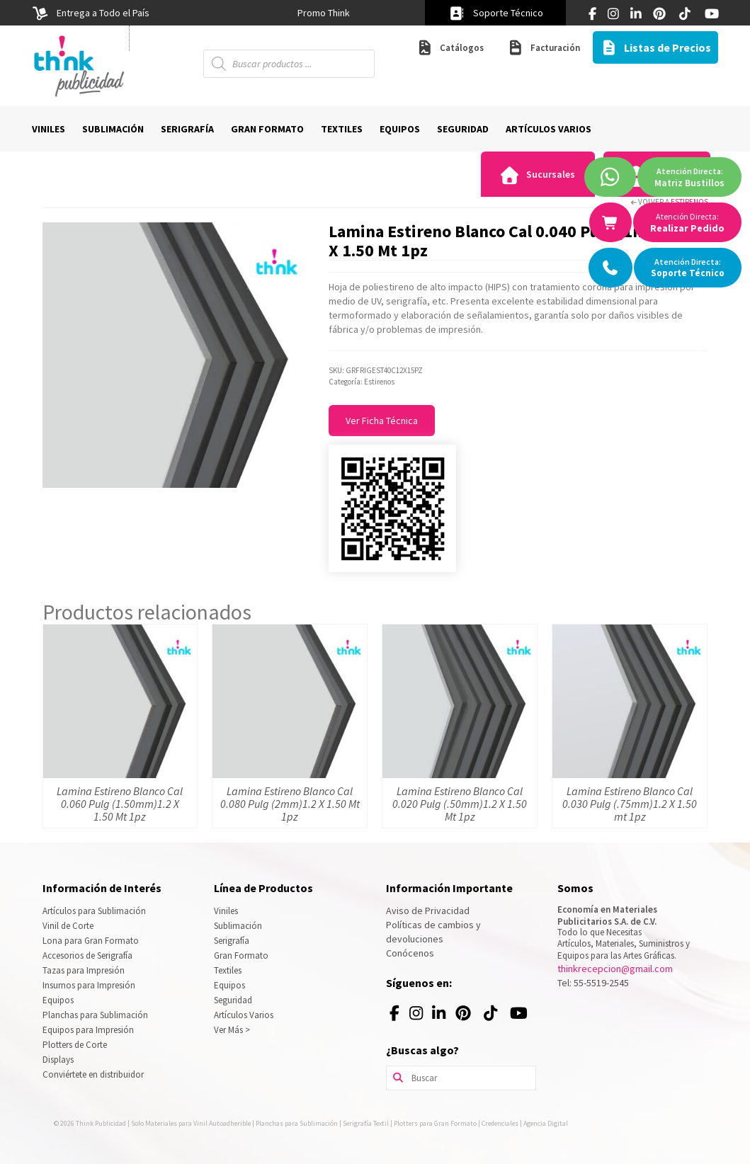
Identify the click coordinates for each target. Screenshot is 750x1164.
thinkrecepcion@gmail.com (615, 968)
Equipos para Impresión (88, 1030)
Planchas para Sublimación (95, 1015)
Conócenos (410, 953)
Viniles (226, 911)
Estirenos (689, 202)
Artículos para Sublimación (94, 911)
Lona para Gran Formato (90, 941)
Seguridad (233, 1000)
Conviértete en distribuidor (93, 1074)
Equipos (58, 1000)
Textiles (228, 970)
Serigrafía (231, 941)
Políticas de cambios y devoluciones (433, 931)
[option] (324, 12)
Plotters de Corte (74, 1045)
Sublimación (238, 926)
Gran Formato (241, 955)
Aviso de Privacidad (428, 910)
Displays (58, 1060)
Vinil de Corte (67, 926)
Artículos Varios (243, 1015)
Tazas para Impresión (83, 970)
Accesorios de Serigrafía (87, 955)
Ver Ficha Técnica (382, 420)
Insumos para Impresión (88, 985)
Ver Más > (232, 1030)
